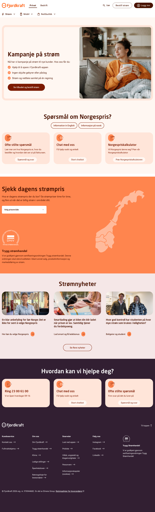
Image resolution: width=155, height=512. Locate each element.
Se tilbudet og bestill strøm (26, 87)
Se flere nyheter (77, 347)
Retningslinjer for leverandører (69, 491)
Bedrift (44, 5)
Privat (33, 5)
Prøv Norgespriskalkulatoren (129, 159)
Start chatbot (77, 159)
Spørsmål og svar (26, 159)
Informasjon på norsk (91, 125)
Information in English (64, 125)
